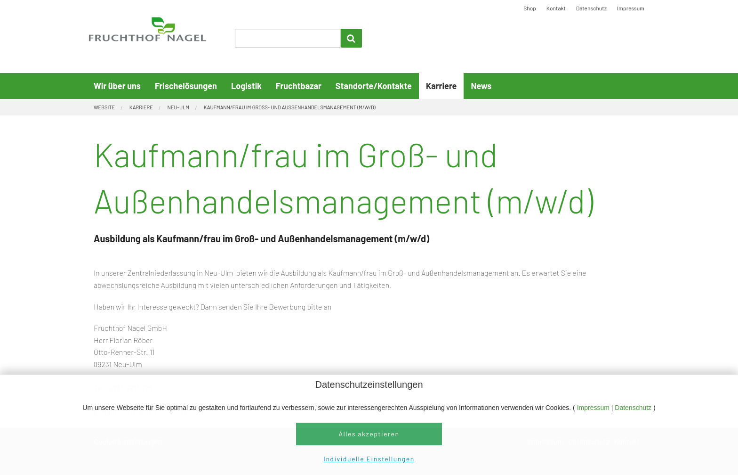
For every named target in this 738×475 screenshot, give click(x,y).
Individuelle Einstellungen (368, 459)
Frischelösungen (186, 86)
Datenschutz (634, 407)
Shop (529, 8)
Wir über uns (117, 86)
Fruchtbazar (298, 86)
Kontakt (556, 8)
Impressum (594, 407)
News (481, 86)
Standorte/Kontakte (374, 86)
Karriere (441, 86)
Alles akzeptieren (368, 434)
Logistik (246, 86)
